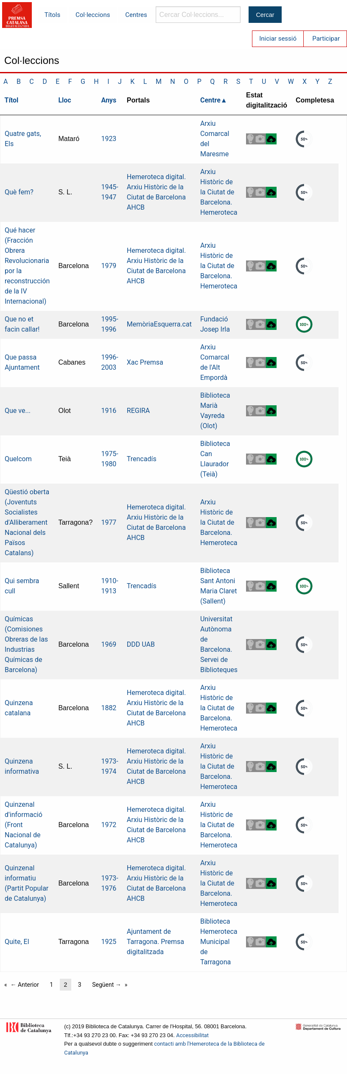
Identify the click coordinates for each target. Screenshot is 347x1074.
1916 (108, 411)
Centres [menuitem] (136, 15)
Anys (108, 100)
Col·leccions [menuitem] (93, 15)
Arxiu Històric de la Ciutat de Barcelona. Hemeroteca (219, 192)
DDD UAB (141, 644)
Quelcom (18, 459)
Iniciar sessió (278, 38)
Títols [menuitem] (52, 15)
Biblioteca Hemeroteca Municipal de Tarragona (219, 941)
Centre (210, 100)
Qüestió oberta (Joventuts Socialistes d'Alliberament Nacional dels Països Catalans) (27, 522)
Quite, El (17, 942)
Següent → (106, 984)
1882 (108, 708)
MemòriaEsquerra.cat (159, 324)
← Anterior (25, 984)
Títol (12, 100)
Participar (326, 38)
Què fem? (19, 192)
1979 (108, 266)
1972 (108, 825)
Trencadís (142, 459)
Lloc (64, 100)
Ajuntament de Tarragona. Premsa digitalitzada (155, 941)
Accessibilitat (192, 1035)
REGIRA (138, 411)
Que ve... (18, 411)
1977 (108, 522)
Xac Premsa (145, 362)
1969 (108, 644)
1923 (108, 139)
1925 (108, 942)
